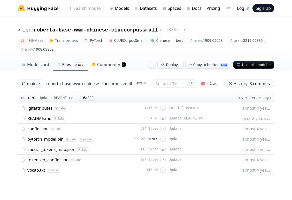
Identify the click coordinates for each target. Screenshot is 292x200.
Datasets (145, 8)
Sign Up (263, 8)
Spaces (171, 8)
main (31, 83)
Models (119, 8)
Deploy (171, 64)
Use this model (254, 64)
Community (108, 64)
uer (26, 29)
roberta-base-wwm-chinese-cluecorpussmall (96, 30)
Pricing (213, 8)
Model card (35, 64)
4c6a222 (86, 97)
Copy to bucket (208, 64)
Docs (194, 8)
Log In (243, 8)
